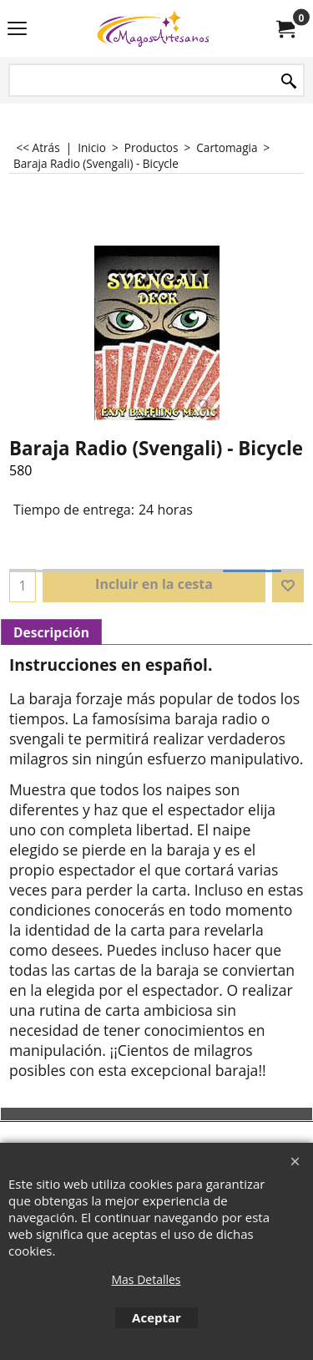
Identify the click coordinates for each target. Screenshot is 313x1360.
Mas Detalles (145, 1279)
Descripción (51, 632)
